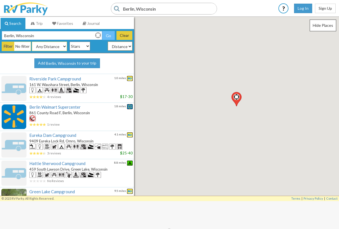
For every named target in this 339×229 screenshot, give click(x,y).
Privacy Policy (313, 198)
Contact (332, 198)
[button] (236, 99)
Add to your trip (67, 63)
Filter (8, 46)
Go (108, 35)
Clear (124, 35)
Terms (295, 198)
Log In (303, 8)
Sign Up (325, 8)
